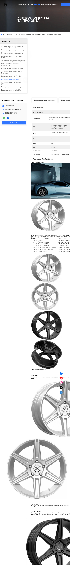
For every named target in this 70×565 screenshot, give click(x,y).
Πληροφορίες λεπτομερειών (45, 100)
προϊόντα (37, 4)
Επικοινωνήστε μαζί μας (49, 4)
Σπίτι (20, 4)
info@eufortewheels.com (13, 109)
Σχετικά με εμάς (27, 4)
